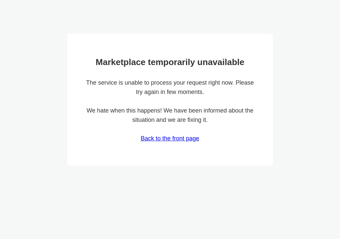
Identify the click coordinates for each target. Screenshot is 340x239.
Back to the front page (170, 138)
